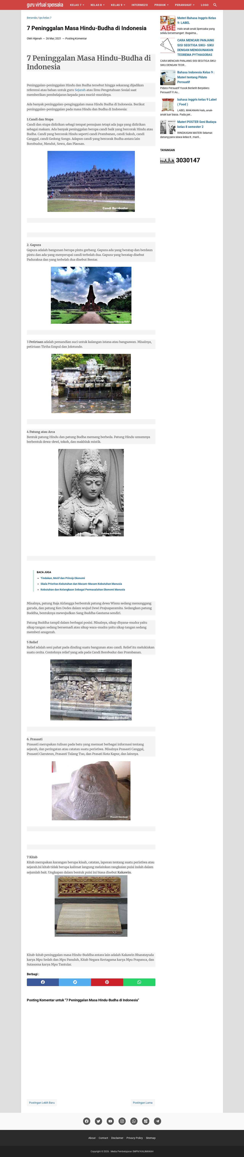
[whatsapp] (139, 982)
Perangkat (183, 4)
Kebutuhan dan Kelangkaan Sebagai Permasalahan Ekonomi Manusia (83, 589)
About (92, 1137)
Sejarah (80, 90)
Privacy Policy (134, 1137)
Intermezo (140, 4)
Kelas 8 (96, 4)
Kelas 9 (116, 4)
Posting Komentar (76, 38)
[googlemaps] (145, 1121)
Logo (205, 4)
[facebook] (43, 982)
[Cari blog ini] (215, 5)
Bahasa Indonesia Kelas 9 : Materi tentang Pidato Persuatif (195, 77)
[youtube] (110, 1121)
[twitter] (75, 982)
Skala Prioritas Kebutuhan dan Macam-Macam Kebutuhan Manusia (81, 583)
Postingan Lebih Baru (42, 1102)
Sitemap (151, 1137)
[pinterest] (107, 982)
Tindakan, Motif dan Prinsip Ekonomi (63, 578)
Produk (160, 4)
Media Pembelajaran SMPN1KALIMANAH (132, 1151)
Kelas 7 (76, 4)
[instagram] (122, 1121)
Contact (103, 1137)
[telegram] (157, 1121)
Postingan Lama (143, 1102)
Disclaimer (117, 1137)
